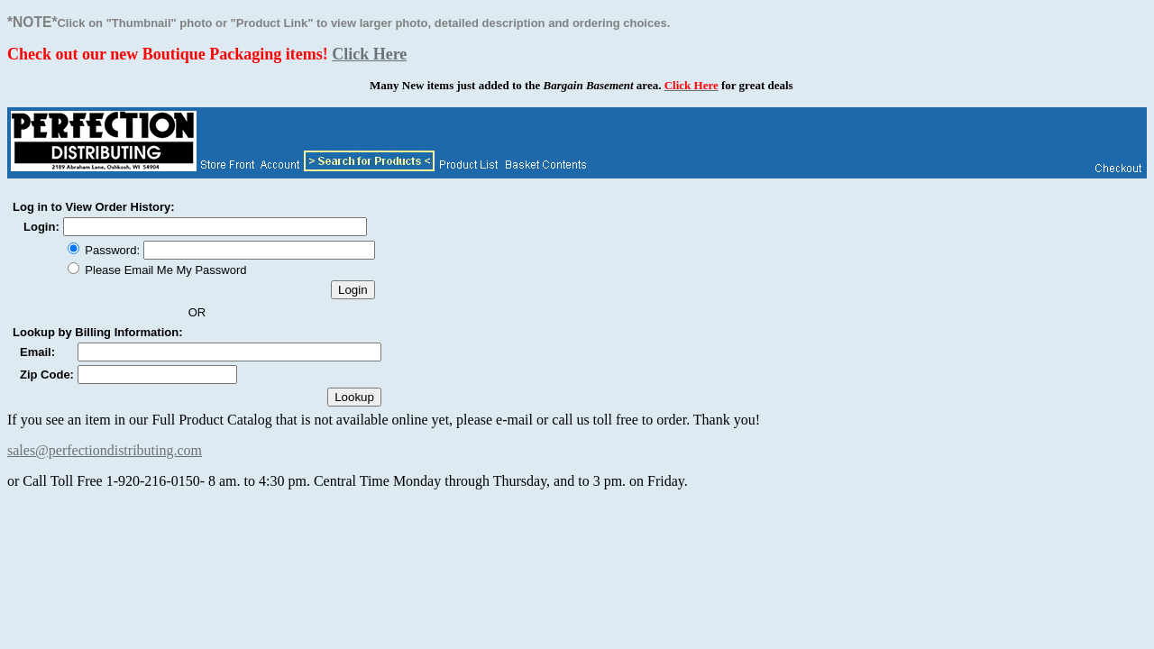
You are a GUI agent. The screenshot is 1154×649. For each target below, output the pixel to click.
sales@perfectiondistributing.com (104, 450)
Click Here (369, 54)
